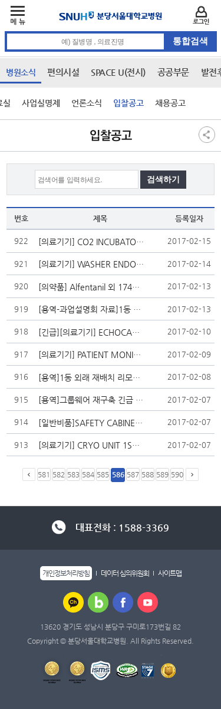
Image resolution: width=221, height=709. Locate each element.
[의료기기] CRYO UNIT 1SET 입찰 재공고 (91, 445)
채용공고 (170, 103)
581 (44, 474)
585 (103, 474)
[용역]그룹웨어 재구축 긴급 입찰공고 (91, 399)
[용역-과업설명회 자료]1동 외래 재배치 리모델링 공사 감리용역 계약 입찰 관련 (91, 309)
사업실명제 (41, 103)
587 (133, 474)
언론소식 (86, 103)
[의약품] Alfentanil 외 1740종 (91, 287)
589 (162, 474)
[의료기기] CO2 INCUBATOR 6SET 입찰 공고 (91, 241)
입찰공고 (128, 103)
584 (88, 474)
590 (177, 474)
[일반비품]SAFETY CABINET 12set (91, 422)
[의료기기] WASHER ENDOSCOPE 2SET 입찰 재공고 (91, 264)
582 (58, 474)
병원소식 (20, 72)
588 (147, 474)
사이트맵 (170, 573)
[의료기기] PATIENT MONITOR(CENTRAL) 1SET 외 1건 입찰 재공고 (91, 354)
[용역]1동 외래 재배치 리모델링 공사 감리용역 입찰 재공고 (91, 377)
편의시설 (63, 72)
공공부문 (173, 72)
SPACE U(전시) (118, 72)
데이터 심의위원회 (125, 573)
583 (73, 474)
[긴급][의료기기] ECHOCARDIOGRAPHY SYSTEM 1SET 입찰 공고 (91, 332)
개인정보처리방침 (66, 573)
